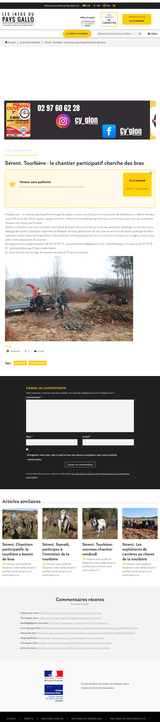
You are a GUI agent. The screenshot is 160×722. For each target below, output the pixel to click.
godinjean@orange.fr (22, 248)
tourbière (37, 363)
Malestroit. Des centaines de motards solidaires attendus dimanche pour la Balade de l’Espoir (90, 628)
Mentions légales (52, 719)
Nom (29, 437)
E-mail (86, 437)
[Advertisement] (80, 74)
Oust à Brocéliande (30, 42)
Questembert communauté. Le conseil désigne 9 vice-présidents (71, 638)
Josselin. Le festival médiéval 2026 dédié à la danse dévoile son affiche (75, 643)
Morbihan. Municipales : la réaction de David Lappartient (78, 623)
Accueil (10, 42)
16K (96, 6)
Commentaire (34, 397)
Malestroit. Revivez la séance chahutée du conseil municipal (71, 613)
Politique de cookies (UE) (87, 719)
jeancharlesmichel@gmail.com (83, 244)
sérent (20, 363)
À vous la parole (77, 34)
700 (106, 6)
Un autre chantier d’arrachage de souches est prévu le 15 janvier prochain (46, 252)
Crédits (28, 719)
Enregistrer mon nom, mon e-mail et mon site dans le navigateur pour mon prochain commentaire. (72, 457)
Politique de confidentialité (128, 719)
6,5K (86, 6)
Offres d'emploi (87, 22)
